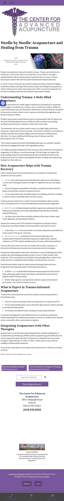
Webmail (27, 484)
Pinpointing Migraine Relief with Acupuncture (13, 368)
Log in (38, 484)
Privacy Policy (44, 476)
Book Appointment (32, 384)
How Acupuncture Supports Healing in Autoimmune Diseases (45, 368)
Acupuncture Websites (17, 474)
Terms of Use (33, 476)
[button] (3, 103)
